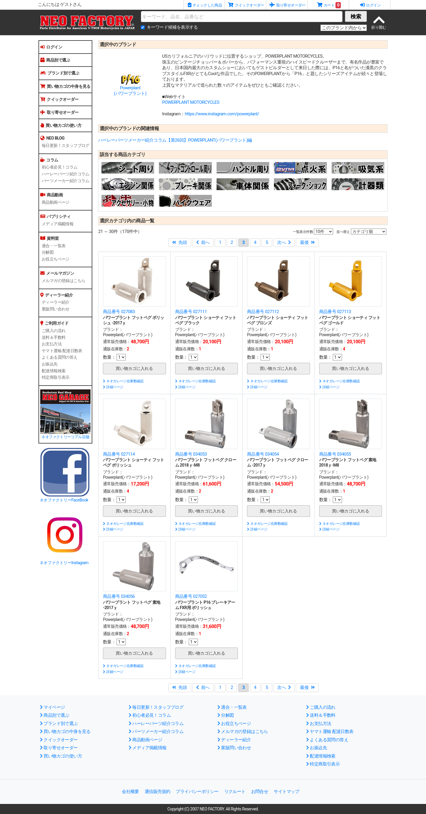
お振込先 (50, 364)
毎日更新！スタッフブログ (65, 145)
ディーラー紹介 (56, 302)
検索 (356, 16)
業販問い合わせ (56, 309)
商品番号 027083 (119, 311)
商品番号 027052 (191, 596)
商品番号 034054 (263, 454)
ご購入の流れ (53, 330)
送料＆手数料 (53, 337)
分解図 (48, 252)
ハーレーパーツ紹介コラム (65, 173)
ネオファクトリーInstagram (64, 562)
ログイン (51, 47)
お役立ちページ (56, 259)
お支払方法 (52, 344)
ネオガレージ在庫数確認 (123, 381)
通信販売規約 (157, 791)
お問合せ (259, 791)
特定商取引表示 (56, 377)
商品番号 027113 (335, 311)
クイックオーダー (59, 99)
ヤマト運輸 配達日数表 (62, 350)
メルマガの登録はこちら (63, 280)
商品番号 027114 (119, 454)
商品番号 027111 (191, 311)
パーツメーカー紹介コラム (65, 180)
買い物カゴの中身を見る (65, 86)
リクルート (235, 791)
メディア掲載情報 (57, 223)
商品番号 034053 (191, 454)
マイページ (52, 707)
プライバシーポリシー (197, 791)
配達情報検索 (53, 370)
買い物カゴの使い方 (60, 125)
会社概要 (130, 791)
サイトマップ (286, 791)
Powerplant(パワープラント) (130, 90)
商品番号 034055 (335, 454)
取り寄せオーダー (59, 112)
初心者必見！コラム (60, 167)
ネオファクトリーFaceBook (64, 500)
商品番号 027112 (263, 311)
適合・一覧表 (53, 245)
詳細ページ (113, 387)
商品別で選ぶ (55, 60)
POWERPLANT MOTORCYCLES (190, 102)
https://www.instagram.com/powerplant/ (222, 113)
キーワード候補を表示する (172, 27)
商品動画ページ (56, 202)
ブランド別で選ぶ (59, 73)
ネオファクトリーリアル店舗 (65, 437)
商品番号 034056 (119, 596)
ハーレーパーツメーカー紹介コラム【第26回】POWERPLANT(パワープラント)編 (175, 140)
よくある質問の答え (60, 357)
